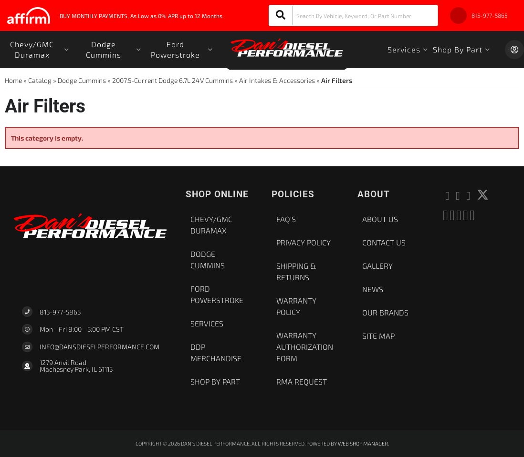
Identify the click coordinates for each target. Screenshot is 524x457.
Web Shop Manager (363, 443)
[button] (353, 15)
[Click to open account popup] (514, 49)
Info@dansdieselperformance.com (99, 347)
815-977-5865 (60, 312)
